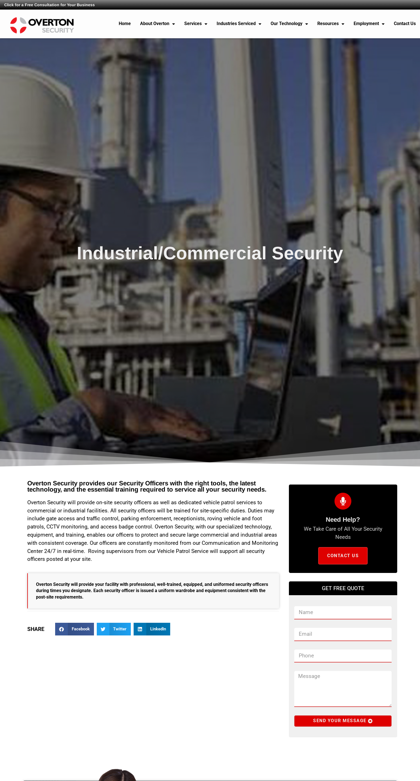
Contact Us (405, 23)
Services (195, 24)
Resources (330, 24)
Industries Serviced (239, 24)
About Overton (157, 24)
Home (125, 23)
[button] (74, 629)
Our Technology (289, 24)
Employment (369, 24)
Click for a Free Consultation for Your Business (49, 5)
